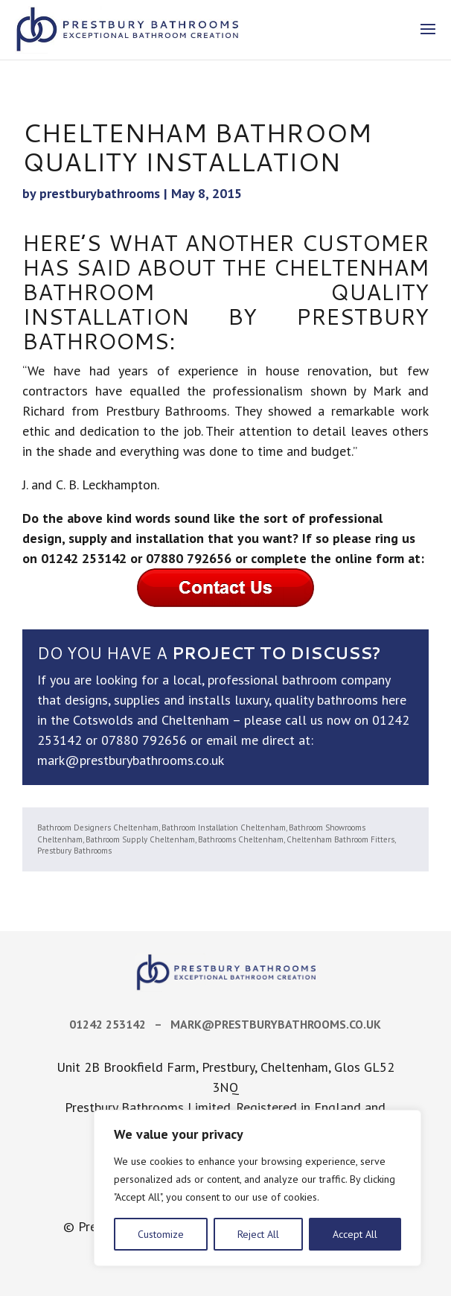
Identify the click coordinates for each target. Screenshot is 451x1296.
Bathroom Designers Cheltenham (98, 827)
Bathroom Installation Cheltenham (223, 827)
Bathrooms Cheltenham (241, 839)
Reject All (258, 1234)
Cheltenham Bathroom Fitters (340, 839)
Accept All (355, 1234)
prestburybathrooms (99, 193)
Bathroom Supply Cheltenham (140, 839)
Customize (161, 1234)
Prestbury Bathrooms (74, 850)
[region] (257, 1188)
